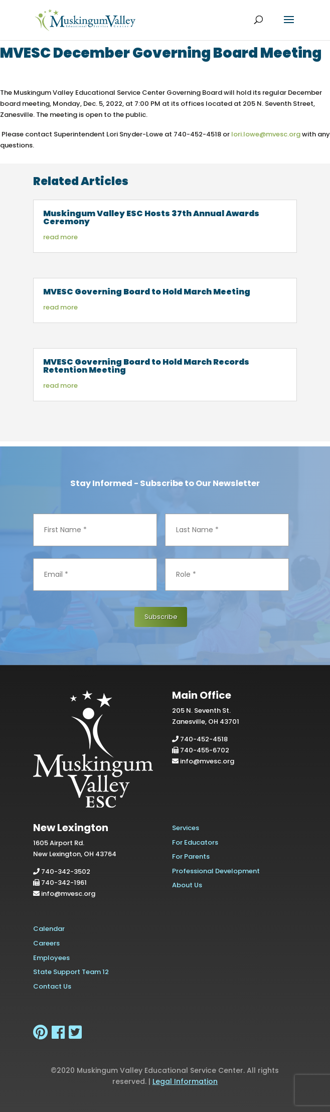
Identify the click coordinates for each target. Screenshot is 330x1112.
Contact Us (52, 986)
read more (60, 237)
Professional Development (216, 871)
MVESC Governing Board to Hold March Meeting (146, 291)
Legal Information (185, 1081)
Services (185, 828)
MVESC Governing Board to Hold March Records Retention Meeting (146, 366)
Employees (51, 958)
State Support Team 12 (71, 972)
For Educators (195, 842)
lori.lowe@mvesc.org (265, 134)
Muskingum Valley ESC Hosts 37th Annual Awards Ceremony (151, 217)
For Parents (191, 856)
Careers (46, 943)
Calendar (49, 928)
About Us (187, 885)
